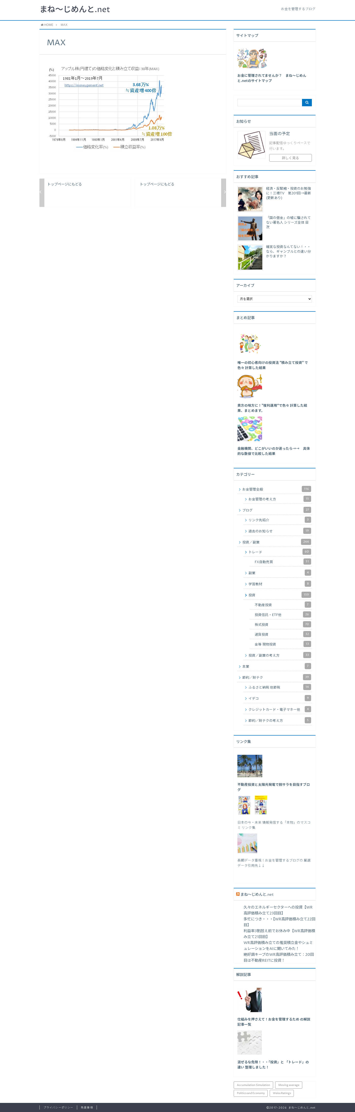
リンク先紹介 (279, 520)
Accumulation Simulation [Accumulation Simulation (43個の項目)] (253, 1085)
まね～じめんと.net (74, 9)
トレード (279, 552)
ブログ (276, 510)
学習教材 (279, 584)
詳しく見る (290, 158)
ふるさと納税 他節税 (279, 687)
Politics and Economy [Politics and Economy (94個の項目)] (251, 1093)
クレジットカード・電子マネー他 (279, 709)
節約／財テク (276, 677)
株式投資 (283, 624)
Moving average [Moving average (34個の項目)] (288, 1085)
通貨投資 (283, 634)
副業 (279, 573)
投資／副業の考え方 (279, 655)
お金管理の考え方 (279, 499)
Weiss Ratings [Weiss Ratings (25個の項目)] (282, 1093)
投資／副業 (276, 542)
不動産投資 (283, 605)
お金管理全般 (276, 489)
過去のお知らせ (279, 531)
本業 (276, 666)
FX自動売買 (283, 561)
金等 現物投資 (283, 644)
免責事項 (87, 1108)
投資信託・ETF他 (283, 614)
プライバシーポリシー (58, 1108)
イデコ (279, 698)
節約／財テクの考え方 (279, 720)
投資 (279, 595)
